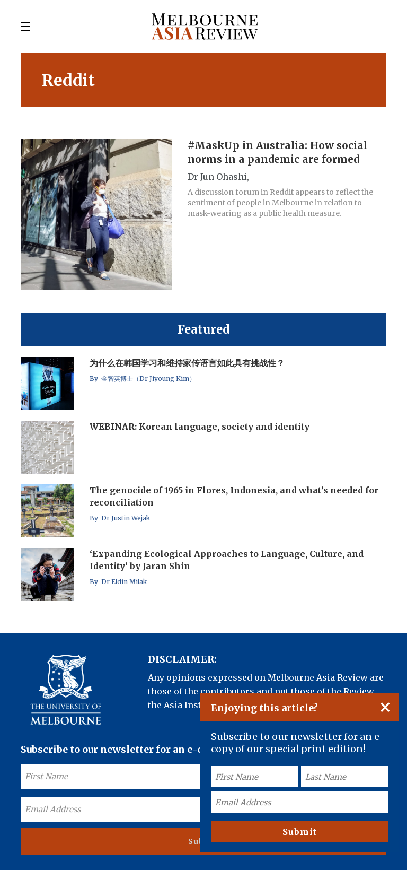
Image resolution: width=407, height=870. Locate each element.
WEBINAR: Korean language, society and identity (199, 426)
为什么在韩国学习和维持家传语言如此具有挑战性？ (187, 363)
